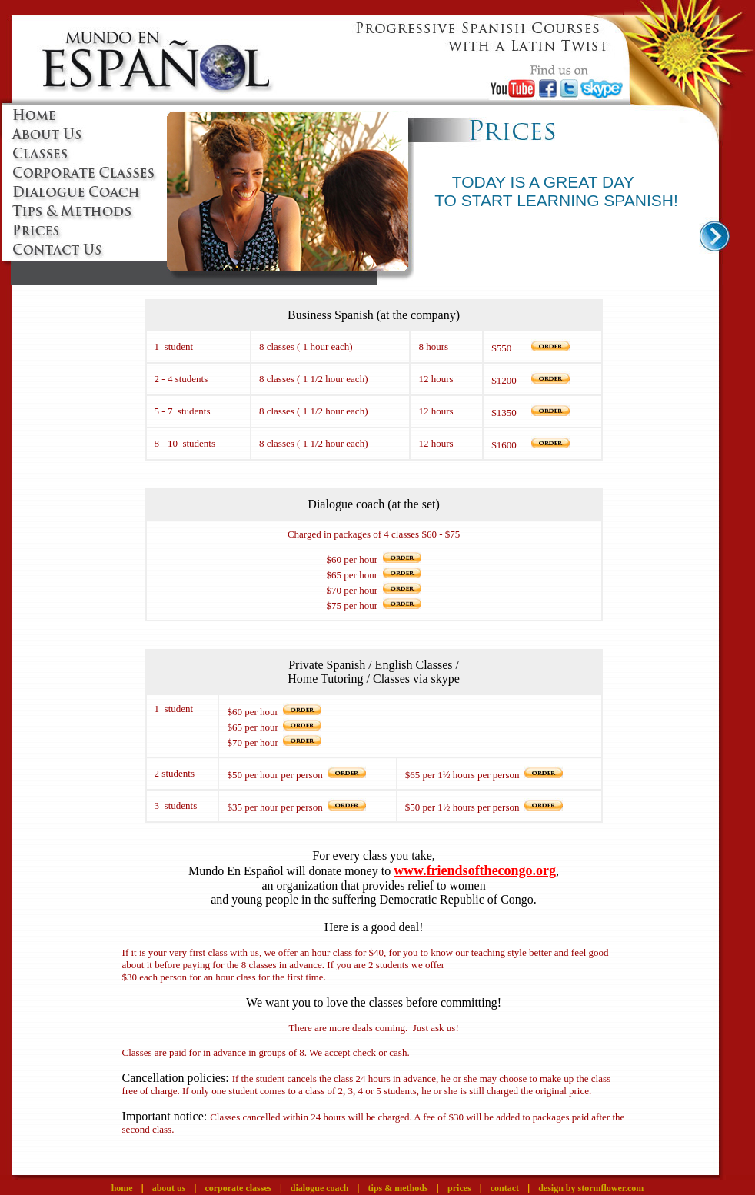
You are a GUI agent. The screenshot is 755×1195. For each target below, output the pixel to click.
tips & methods (398, 1188)
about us (169, 1188)
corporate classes (239, 1188)
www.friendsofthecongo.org (475, 870)
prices (459, 1188)
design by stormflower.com (591, 1188)
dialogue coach (320, 1188)
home (122, 1188)
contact (505, 1188)
